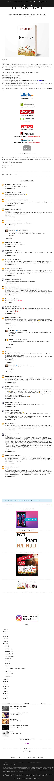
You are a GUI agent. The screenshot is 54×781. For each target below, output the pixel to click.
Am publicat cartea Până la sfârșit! (16, 668)
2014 (6, 688)
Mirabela (7, 192)
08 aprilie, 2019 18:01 (22, 230)
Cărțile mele (18, 2)
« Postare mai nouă (7, 505)
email (14, 757)
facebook (22, 757)
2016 (5, 684)
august (8, 658)
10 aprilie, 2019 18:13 (22, 330)
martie (8, 671)
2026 (5, 629)
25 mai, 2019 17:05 (14, 434)
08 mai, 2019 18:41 (17, 402)
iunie (7, 663)
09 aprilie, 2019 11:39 (16, 299)
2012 (6, 693)
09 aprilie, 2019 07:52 (15, 279)
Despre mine (43, 2)
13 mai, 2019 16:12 (12, 423)
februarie (9, 673)
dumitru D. (8, 268)
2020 (6, 643)
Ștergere (13, 188)
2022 (5, 638)
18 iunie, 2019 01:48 (15, 455)
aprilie (8, 665)
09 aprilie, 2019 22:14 (15, 306)
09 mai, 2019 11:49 (14, 410)
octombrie (9, 654)
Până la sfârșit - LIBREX (27, 129)
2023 (5, 636)
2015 (6, 686)
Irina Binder (12, 230)
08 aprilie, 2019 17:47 (16, 242)
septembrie (9, 656)
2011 (5, 696)
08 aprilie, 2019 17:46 (16, 221)
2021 (5, 641)
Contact (24, 5)
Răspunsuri (9, 227)
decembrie (9, 649)
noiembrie (9, 651)
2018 (6, 679)
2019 (6, 646)
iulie (7, 661)
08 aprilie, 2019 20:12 (16, 268)
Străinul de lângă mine (14, 66)
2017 (5, 681)
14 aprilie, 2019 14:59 (22, 365)
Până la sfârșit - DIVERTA (27, 115)
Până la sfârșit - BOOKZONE (21, 142)
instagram (32, 757)
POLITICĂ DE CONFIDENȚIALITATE (18, 762)
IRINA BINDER (27, 7)
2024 (5, 634)
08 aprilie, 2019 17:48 (15, 250)
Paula (6, 423)
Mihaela (7, 259)
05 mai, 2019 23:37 (14, 386)
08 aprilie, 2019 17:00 (16, 209)
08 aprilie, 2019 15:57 (23, 200)
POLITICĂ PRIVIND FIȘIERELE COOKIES (34, 762)
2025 (6, 631)
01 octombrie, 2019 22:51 (20, 339)
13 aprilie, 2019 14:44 (16, 352)
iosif (6, 287)
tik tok (41, 757)
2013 (5, 691)
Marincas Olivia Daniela (11, 200)
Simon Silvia (8, 376)
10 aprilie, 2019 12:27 (16, 317)
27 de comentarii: (13, 174)
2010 (5, 698)
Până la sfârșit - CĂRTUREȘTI (27, 107)
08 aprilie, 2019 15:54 (15, 192)
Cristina (7, 467)
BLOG (8, 2)
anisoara (7, 184)
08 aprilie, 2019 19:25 (15, 259)
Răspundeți (8, 188)
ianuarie (8, 676)
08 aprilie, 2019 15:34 (15, 184)
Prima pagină (6, 762)
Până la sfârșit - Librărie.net (20, 136)
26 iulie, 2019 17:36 (14, 467)
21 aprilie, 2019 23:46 (17, 376)
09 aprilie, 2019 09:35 (13, 287)
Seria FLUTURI (31, 2)
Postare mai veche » (46, 505)
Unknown (7, 209)
